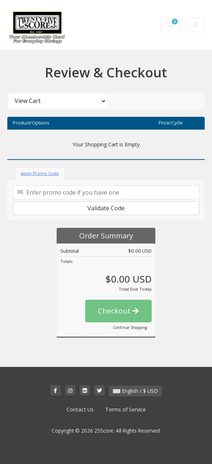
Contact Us (80, 409)
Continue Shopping (130, 327)
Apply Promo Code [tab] (40, 173)
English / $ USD (135, 390)
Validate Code (106, 208)
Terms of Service (125, 409)
